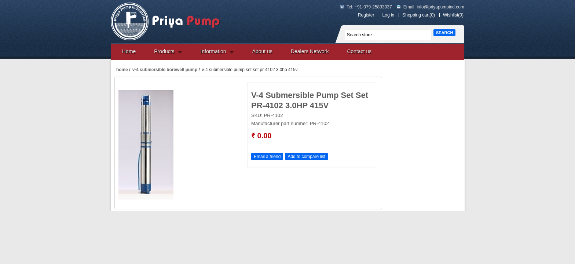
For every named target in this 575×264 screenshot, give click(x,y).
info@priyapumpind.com (440, 7)
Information (213, 51)
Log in (388, 15)
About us (262, 51)
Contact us (359, 51)
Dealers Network (310, 51)
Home (129, 51)
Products (164, 51)
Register (366, 15)
